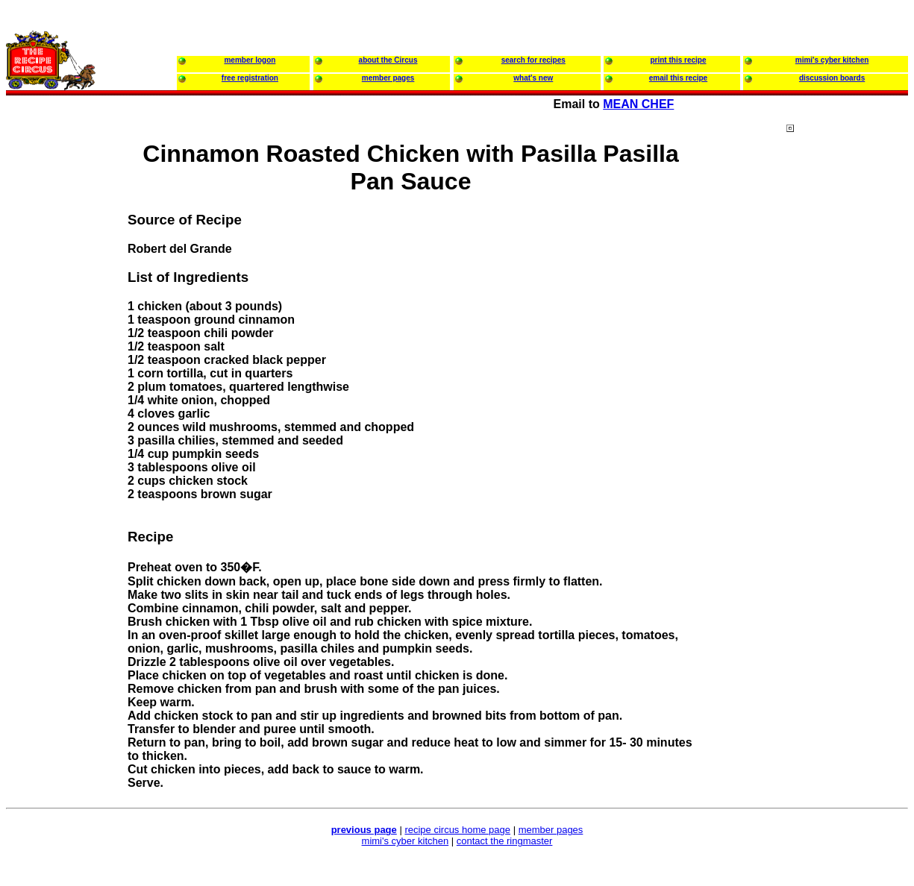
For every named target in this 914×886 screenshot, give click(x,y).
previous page (364, 829)
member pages (551, 829)
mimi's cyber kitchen (405, 840)
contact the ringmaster (505, 840)
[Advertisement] (846, 409)
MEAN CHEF (638, 104)
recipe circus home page (457, 829)
